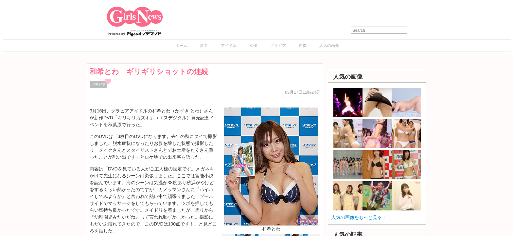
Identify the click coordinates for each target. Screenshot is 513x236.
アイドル (229, 45)
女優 (253, 45)
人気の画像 (329, 45)
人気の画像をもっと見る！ (358, 217)
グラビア (278, 45)
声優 (303, 45)
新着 (204, 45)
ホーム (181, 45)
